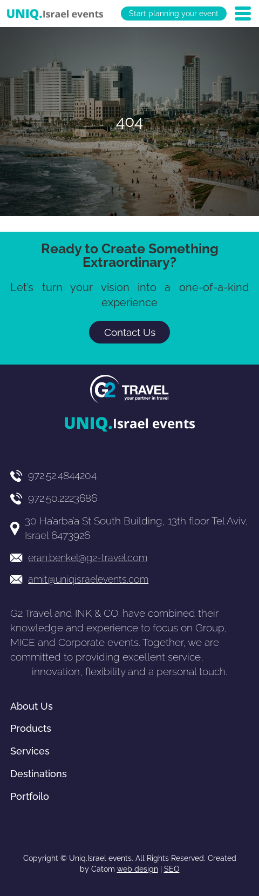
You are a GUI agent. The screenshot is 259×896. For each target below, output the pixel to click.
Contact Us (129, 332)
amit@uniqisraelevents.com (88, 579)
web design (137, 869)
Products (30, 728)
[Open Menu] (243, 13)
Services (30, 751)
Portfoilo (29, 796)
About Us (31, 706)
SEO (172, 869)
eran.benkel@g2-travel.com (87, 557)
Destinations (38, 773)
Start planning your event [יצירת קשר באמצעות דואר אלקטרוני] (174, 13)
